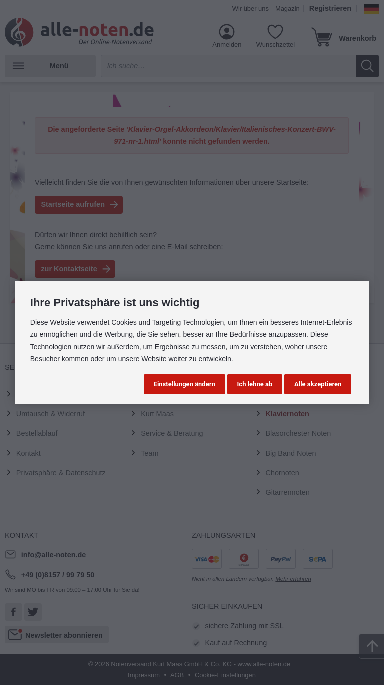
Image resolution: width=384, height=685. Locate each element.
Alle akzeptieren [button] (318, 384)
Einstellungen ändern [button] (185, 384)
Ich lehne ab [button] (255, 384)
